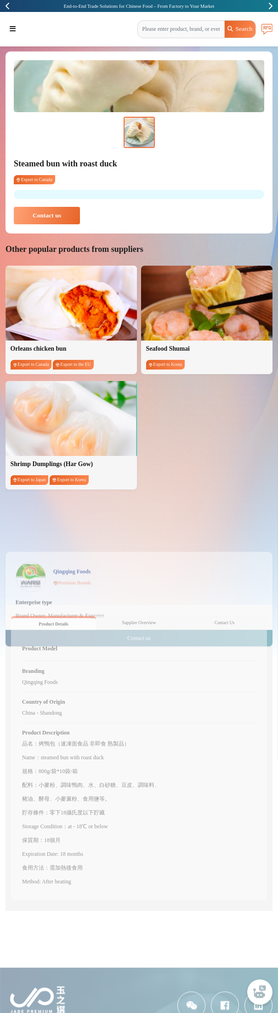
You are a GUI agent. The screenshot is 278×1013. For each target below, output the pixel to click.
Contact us (47, 215)
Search (239, 28)
